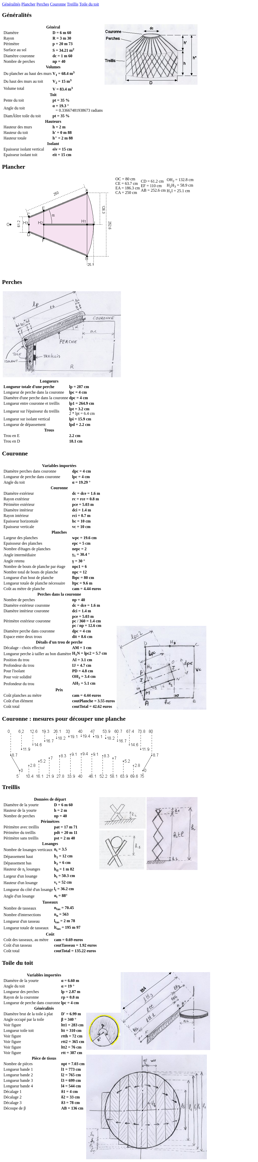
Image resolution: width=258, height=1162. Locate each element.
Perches (43, 4)
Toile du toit (89, 4)
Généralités (11, 4)
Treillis (72, 4)
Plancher (28, 4)
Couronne (58, 4)
